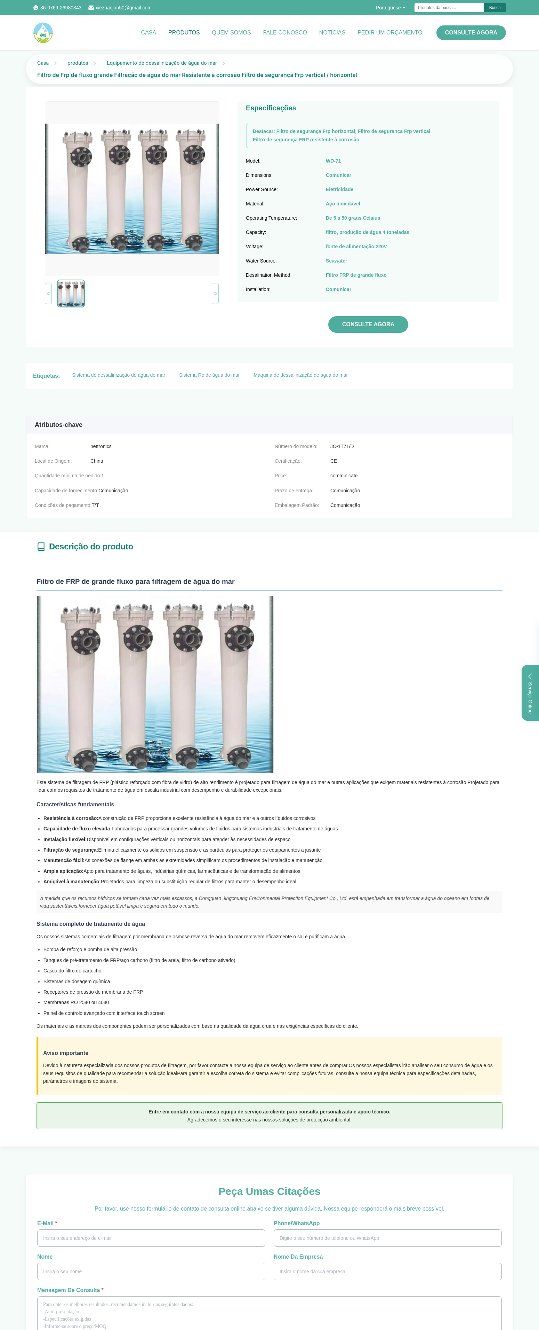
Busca (495, 7)
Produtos (184, 33)
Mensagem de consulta (70, 1290)
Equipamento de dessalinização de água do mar (162, 63)
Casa (148, 33)
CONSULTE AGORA (471, 33)
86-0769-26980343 (60, 7)
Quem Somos (231, 33)
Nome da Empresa (298, 1257)
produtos (77, 63)
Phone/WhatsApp (297, 1223)
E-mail (47, 1223)
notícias (332, 33)
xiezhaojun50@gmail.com (124, 7)
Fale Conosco (285, 33)
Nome (45, 1257)
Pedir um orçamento (389, 33)
